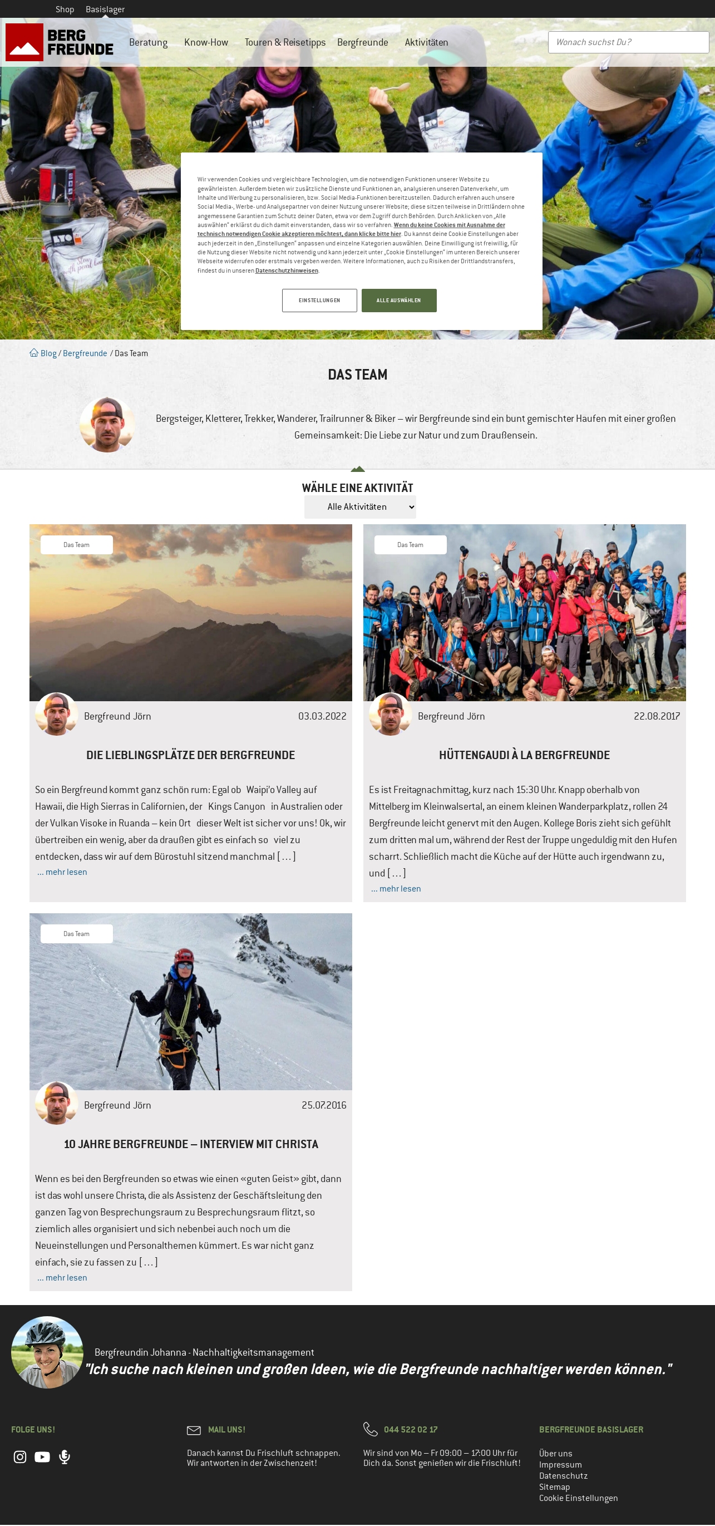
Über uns (556, 1454)
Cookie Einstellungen (578, 1499)
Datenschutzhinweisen (286, 270)
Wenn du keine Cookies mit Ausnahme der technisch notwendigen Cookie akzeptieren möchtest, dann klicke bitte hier (351, 229)
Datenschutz (563, 1477)
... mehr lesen (62, 873)
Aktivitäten (429, 42)
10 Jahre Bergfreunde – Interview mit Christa (190, 1145)
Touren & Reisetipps (285, 42)
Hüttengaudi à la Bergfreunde (524, 756)
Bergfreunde (365, 42)
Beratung (151, 42)
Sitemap (554, 1488)
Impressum (560, 1465)
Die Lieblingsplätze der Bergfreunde (190, 756)
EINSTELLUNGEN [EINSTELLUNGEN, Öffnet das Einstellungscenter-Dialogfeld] (317, 300)
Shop (65, 9)
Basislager (105, 9)
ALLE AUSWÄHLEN (399, 300)
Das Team (76, 546)
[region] (362, 242)
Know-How (209, 42)
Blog (43, 353)
